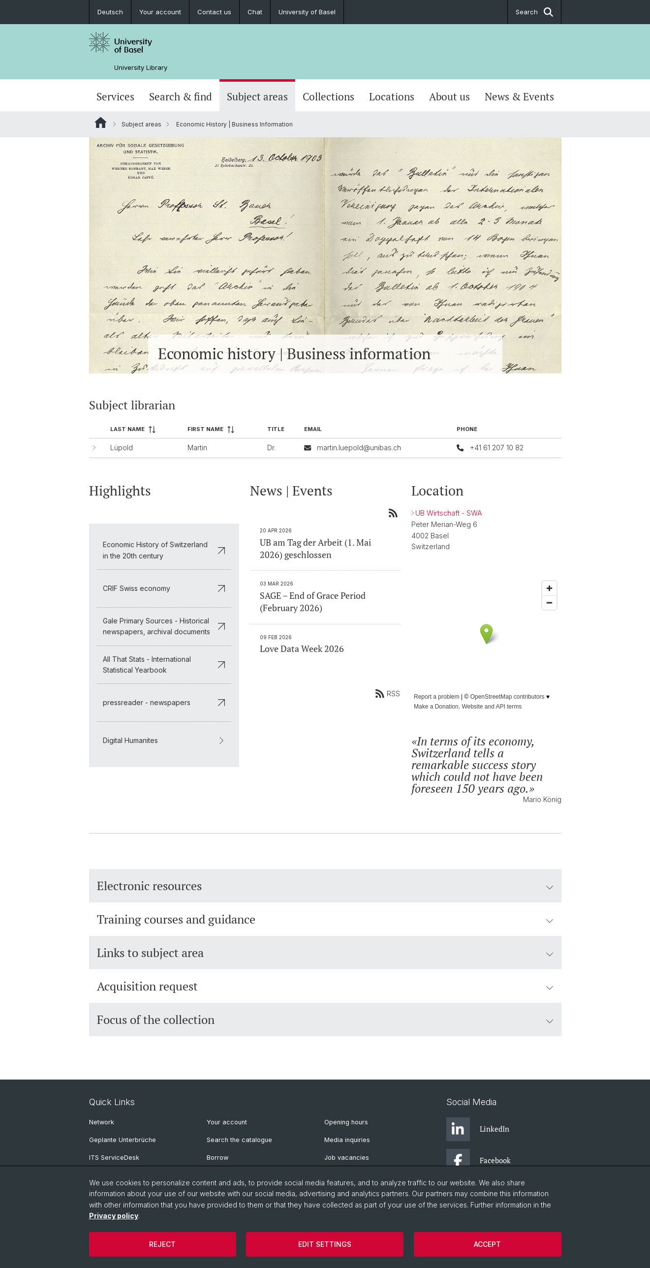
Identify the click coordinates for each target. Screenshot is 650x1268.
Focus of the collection (325, 1019)
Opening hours (346, 1122)
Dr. (271, 447)
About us (449, 96)
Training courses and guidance (325, 919)
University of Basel (307, 12)
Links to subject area (325, 952)
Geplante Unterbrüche (122, 1140)
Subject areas (257, 96)
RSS (387, 693)
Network (101, 1122)
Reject (162, 1244)
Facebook (478, 1161)
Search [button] (534, 12)
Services (115, 96)
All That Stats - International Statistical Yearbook (164, 664)
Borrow (217, 1157)
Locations (391, 96)
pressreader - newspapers (164, 702)
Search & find (180, 96)
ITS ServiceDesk (114, 1157)
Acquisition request (325, 986)
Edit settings (324, 1244)
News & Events (519, 96)
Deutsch (110, 12)
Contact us (214, 12)
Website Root (100, 122)
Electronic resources (325, 886)
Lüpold (121, 447)
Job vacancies (346, 1157)
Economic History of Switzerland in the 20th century (164, 549)
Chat (255, 12)
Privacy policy (113, 1215)
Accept (487, 1244)
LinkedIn (477, 1129)
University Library (140, 67)
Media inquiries (347, 1140)
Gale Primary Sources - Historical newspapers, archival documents (164, 626)
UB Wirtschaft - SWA (448, 513)
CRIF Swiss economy (164, 588)
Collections (328, 96)
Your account (160, 12)
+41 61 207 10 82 (496, 447)
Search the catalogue (239, 1140)
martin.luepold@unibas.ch (358, 447)
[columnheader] (144, 429)
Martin (197, 447)
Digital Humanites (164, 740)
